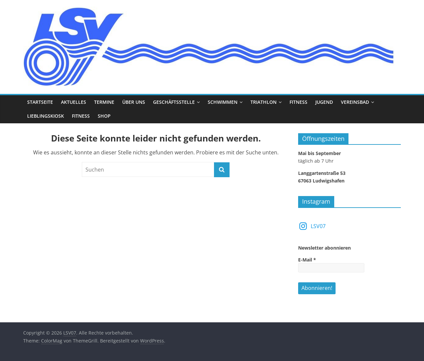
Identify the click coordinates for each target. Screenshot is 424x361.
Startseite (40, 102)
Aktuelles (73, 102)
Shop (104, 116)
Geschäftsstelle (174, 102)
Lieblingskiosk (45, 116)
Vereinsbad (355, 102)
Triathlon (263, 102)
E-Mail (307, 260)
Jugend (324, 102)
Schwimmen (223, 102)
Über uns (133, 102)
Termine (104, 102)
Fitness (298, 102)
